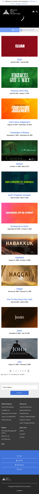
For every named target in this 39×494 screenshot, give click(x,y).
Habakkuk (19, 258)
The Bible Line (6, 410)
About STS (23, 427)
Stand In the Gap (6, 420)
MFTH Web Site (6, 439)
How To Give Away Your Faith (19, 299)
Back (10, 371)
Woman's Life (5, 436)
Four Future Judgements (19, 122)
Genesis (19, 164)
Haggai (19, 289)
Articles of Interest (25, 420)
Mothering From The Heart (9, 413)
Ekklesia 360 (19, 491)
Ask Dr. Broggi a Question (27, 423)
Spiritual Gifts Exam (25, 410)
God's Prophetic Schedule (19, 195)
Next (28, 371)
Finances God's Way (19, 91)
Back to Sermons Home (14, 374)
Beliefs (22, 431)
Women (4, 427)
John (19, 362)
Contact (22, 437)
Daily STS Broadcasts (8, 407)
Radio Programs (7, 404)
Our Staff (22, 434)
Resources (23, 404)
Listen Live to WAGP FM (8, 416)
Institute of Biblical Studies (27, 416)
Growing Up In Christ (19, 226)
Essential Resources (26, 407)
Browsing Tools (24, 413)
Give (3, 444)
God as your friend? (28, 30)
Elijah (19, 60)
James (19, 331)
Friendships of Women (19, 133)
